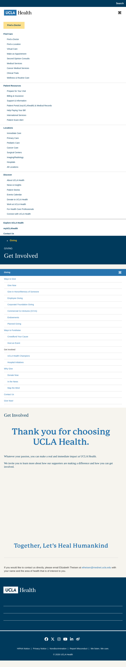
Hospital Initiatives (15, 362)
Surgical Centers (14, 152)
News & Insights (14, 185)
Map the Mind (13, 388)
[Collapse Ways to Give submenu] (121, 279)
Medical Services (14, 63)
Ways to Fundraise (12, 330)
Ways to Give (10, 279)
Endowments (13, 317)
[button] (63, 223)
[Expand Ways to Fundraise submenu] (70, 330)
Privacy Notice (39, 648)
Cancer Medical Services (18, 68)
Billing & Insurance (15, 96)
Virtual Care (12, 49)
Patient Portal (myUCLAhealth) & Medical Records (29, 105)
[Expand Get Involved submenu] (68, 349)
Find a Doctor (13, 39)
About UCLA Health (15, 180)
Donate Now (13, 375)
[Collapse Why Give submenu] (121, 368)
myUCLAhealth (10, 228)
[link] (46, 639)
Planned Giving (14, 324)
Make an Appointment (16, 54)
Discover (7, 175)
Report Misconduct (79, 648)
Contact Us (8, 233)
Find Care (8, 34)
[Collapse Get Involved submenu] (121, 349)
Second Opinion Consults (18, 58)
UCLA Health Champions (18, 356)
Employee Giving (15, 298)
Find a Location (14, 44)
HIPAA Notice (23, 648)
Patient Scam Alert (15, 120)
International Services (16, 115)
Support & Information (16, 101)
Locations (8, 128)
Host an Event (13, 343)
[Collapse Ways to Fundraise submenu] (121, 330)
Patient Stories (13, 190)
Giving (13, 240)
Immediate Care (14, 133)
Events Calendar (14, 194)
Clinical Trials (13, 73)
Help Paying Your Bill (16, 110)
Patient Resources (12, 86)
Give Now (11, 285)
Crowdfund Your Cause (17, 336)
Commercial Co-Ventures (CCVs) (22, 311)
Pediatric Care (13, 143)
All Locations (12, 167)
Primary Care (13, 138)
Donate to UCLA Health (17, 199)
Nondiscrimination (58, 648)
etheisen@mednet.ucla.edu (96, 567)
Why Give (8, 369)
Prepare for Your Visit (16, 91)
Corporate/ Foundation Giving (20, 304)
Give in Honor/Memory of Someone (23, 292)
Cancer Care (12, 148)
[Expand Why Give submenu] (66, 368)
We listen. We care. (100, 648)
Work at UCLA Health (16, 204)
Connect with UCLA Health (19, 214)
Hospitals (11, 162)
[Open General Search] (119, 3)
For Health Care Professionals (20, 209)
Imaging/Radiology (15, 157)
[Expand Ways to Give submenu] (68, 279)
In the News (12, 381)
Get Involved (9, 349)
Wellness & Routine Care (18, 78)
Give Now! (8, 401)
